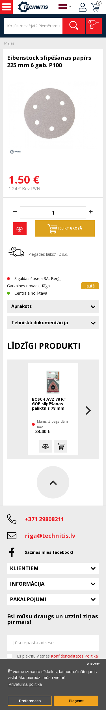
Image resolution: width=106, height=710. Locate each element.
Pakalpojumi (28, 599)
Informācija (27, 583)
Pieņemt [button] (76, 701)
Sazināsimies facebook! (49, 552)
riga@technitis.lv (50, 535)
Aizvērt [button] (93, 664)
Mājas (9, 43)
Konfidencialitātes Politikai (75, 656)
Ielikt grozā (64, 228)
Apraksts (21, 306)
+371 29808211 (44, 519)
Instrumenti (6, 7)
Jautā (90, 285)
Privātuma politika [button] (25, 684)
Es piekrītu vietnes (58, 656)
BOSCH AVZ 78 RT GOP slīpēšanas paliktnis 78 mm (49, 404)
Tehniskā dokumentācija (39, 322)
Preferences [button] (30, 701)
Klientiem (24, 568)
